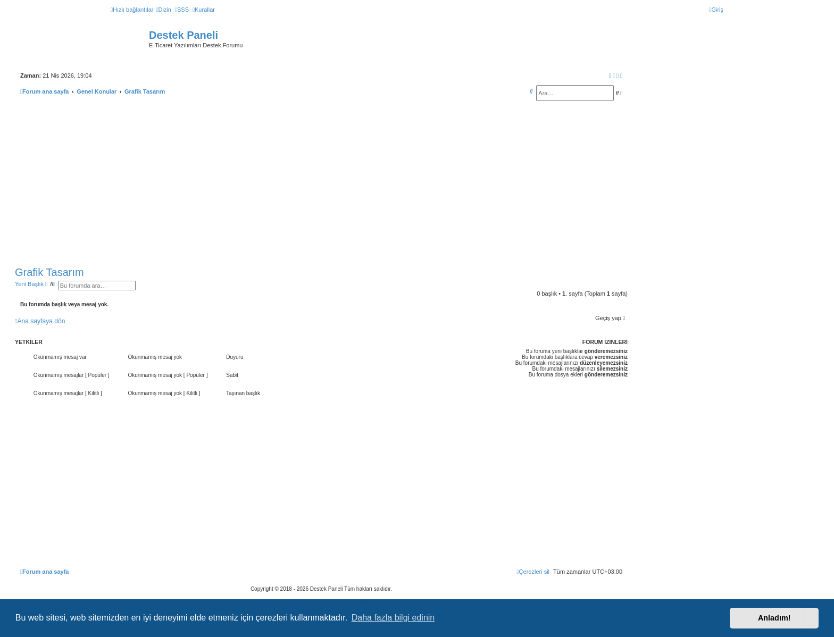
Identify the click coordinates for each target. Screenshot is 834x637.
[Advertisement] (321, 183)
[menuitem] (163, 9)
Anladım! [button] (774, 618)
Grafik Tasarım (49, 272)
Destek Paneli (183, 35)
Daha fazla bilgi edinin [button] (393, 617)
